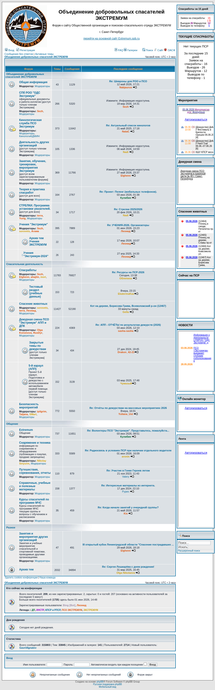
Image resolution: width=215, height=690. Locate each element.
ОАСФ (169, 50)
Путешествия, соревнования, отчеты (35, 471)
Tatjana (23, 414)
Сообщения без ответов (18, 54)
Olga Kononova (31, 331)
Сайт (159, 50)
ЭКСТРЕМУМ (90, 610)
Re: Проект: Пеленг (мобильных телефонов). (128, 191)
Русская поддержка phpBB (107, 684)
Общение (12, 423)
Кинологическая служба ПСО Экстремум (30, 123)
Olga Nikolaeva (125, 572)
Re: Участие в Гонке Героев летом (128, 470)
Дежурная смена (190, 161)
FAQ (119, 50)
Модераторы (42, 86)
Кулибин (125, 197)
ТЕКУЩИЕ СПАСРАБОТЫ (196, 36)
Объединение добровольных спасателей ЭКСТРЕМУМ (36, 57)
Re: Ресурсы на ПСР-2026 (128, 272)
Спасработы (27, 270)
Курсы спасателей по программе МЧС (34, 501)
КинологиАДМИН (29, 136)
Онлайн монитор (194, 399)
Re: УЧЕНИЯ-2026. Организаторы (128, 225)
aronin (126, 456)
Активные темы (44, 54)
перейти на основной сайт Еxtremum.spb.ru (111, 38)
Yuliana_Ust (125, 414)
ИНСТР (40, 610)
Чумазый (126, 383)
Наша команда (47, 577)
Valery (125, 476)
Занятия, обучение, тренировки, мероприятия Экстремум (32, 166)
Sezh (40, 111)
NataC (125, 131)
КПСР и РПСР (53, 610)
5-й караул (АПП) (36, 367)
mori (43, 277)
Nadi (126, 152)
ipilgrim (41, 411)
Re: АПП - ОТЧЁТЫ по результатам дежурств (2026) (128, 324)
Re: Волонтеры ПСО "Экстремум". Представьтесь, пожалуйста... (128, 430)
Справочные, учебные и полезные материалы (34, 486)
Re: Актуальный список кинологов (128, 125)
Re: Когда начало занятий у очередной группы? (128, 507)
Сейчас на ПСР (189, 275)
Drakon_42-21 (126, 352)
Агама (35, 231)
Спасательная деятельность (24, 264)
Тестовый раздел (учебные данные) (36, 291)
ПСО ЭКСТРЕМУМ (72, 610)
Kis (126, 513)
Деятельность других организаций (34, 144)
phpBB (100, 681)
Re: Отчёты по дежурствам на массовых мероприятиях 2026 (128, 408)
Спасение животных (33, 303)
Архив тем (26, 569)
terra (40, 215)
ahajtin (35, 277)
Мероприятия (188, 100)
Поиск (147, 50)
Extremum (26, 430)
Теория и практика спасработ (32, 191)
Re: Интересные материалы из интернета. (128, 485)
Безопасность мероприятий (29, 406)
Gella (125, 312)
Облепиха (125, 278)
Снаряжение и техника (34, 442)
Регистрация (25, 50)
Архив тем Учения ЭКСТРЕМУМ (38, 241)
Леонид (125, 231)
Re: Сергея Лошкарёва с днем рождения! (128, 566)
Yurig (22, 218)
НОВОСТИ (186, 325)
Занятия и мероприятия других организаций (33, 537)
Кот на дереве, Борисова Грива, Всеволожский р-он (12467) (128, 305)
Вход (9, 50)
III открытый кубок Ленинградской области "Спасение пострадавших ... (128, 544)
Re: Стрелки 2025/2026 (128, 209)
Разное (10, 527)
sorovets (24, 231)
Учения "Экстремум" (33, 224)
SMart (33, 414)
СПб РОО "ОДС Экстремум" (29, 94)
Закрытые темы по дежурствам (37, 346)
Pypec (125, 491)
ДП (33, 610)
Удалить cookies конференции (21, 577)
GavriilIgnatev (27, 647)
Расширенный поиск (189, 550)
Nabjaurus (125, 87)
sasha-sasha (125, 330)
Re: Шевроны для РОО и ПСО (128, 81)
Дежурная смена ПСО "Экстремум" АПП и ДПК (34, 323)
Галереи (130, 50)
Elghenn (126, 175)
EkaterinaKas (126, 293)
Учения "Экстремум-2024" (35, 254)
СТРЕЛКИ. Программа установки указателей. (34, 207)
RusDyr (37, 332)
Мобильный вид (107, 687)
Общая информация (33, 82)
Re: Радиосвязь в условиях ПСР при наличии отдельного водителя (128, 450)
